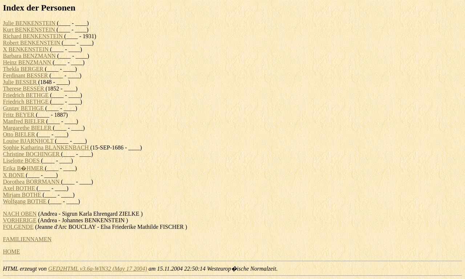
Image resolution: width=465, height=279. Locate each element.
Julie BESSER (20, 82)
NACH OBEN (20, 214)
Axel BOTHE (19, 188)
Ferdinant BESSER (26, 75)
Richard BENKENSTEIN (33, 36)
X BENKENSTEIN (26, 49)
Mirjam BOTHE (23, 195)
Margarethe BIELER (28, 128)
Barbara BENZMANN (30, 56)
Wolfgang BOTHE (25, 201)
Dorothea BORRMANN (32, 182)
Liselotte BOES (22, 161)
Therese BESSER (24, 88)
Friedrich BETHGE (26, 95)
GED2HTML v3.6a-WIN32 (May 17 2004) (97, 269)
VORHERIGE (19, 220)
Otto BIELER (19, 134)
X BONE (14, 175)
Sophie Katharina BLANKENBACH (46, 147)
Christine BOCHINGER (32, 154)
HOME (11, 251)
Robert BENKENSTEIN (32, 43)
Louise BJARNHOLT (29, 141)
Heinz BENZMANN (28, 62)
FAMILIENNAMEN (27, 239)
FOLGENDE (18, 227)
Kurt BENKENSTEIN (30, 30)
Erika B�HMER (24, 168)
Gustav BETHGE (24, 108)
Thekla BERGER (24, 69)
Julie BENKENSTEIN (30, 23)
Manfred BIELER (24, 121)
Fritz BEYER (19, 115)
